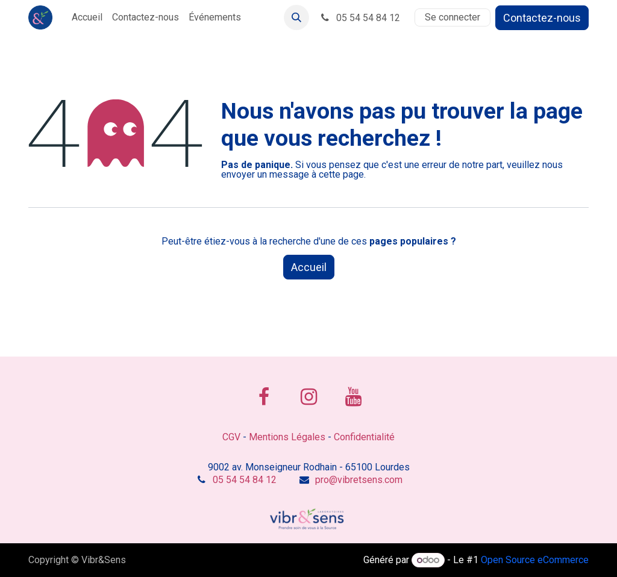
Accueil (309, 267)
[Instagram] (308, 397)
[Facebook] (264, 397)
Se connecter (452, 17)
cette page (341, 174)
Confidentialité (364, 437)
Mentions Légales (287, 437)
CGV (231, 437)
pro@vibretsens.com (358, 479)
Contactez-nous (542, 17)
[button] (296, 17)
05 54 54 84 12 (359, 17)
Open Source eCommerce (535, 560)
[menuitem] (87, 17)
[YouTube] (353, 397)
